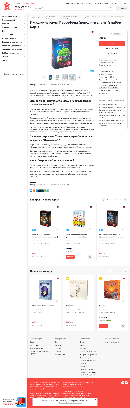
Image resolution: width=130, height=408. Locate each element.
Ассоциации (103, 87)
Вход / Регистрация (112, 342)
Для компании (112, 85)
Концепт (69, 306)
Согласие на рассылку (87, 369)
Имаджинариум (113, 87)
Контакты (83, 363)
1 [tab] (107, 199)
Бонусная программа (100, 3)
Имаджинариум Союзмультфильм (77, 147)
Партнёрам (34, 345)
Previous (44, 77)
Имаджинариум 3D (57, 93)
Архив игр (58, 345)
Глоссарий (58, 351)
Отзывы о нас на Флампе (14, 74)
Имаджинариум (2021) (85, 95)
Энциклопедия (60, 355)
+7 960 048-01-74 (22, 7)
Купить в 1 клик (112, 48)
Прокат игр (113, 3)
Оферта (82, 366)
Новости (80, 3)
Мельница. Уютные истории (44, 306)
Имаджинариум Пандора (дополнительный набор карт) (112, 235)
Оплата (82, 345)
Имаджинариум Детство (40, 147)
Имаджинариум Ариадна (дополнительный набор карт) (45, 235)
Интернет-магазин (105, 65)
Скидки (67, 3)
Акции (73, 3)
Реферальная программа (88, 355)
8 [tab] (118, 199)
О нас (32, 342)
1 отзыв (79, 309)
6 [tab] (115, 199)
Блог (56, 342)
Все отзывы (117, 34)
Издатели (58, 348)
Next (79, 77)
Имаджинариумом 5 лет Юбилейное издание (74, 154)
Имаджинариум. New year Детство (61, 95)
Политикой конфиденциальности (70, 403)
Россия (118, 83)
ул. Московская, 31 (105, 62)
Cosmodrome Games (113, 80)
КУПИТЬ (112, 43)
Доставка (87, 3)
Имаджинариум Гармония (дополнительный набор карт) (78, 235)
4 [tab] (112, 199)
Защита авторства (36, 348)
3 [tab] (110, 199)
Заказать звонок (19, 9)
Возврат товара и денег (88, 351)
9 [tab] (120, 199)
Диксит (102, 306)
